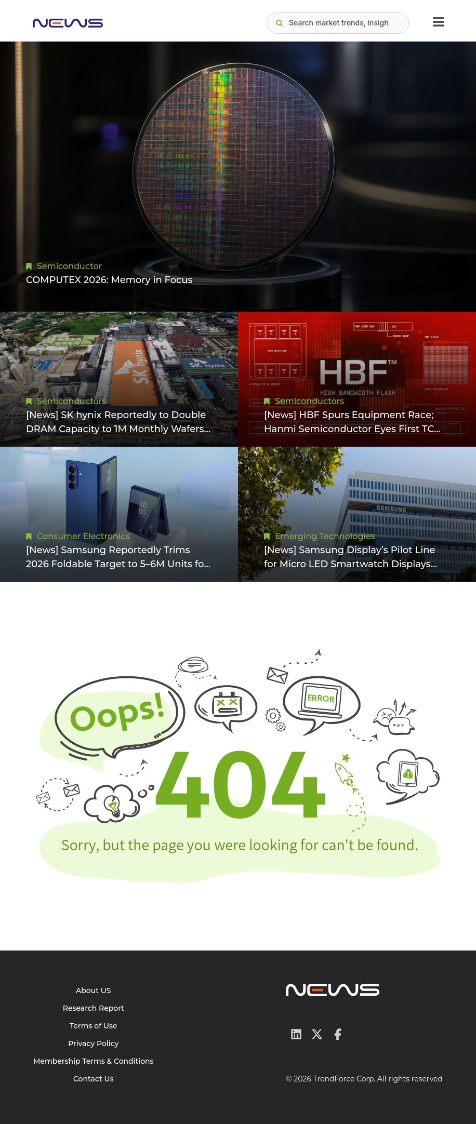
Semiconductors (71, 401)
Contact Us (93, 1078)
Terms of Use (93, 1026)
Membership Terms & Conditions (93, 1061)
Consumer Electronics (83, 536)
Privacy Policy (93, 1043)
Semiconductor (69, 266)
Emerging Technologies (325, 536)
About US (93, 990)
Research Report (93, 1008)
